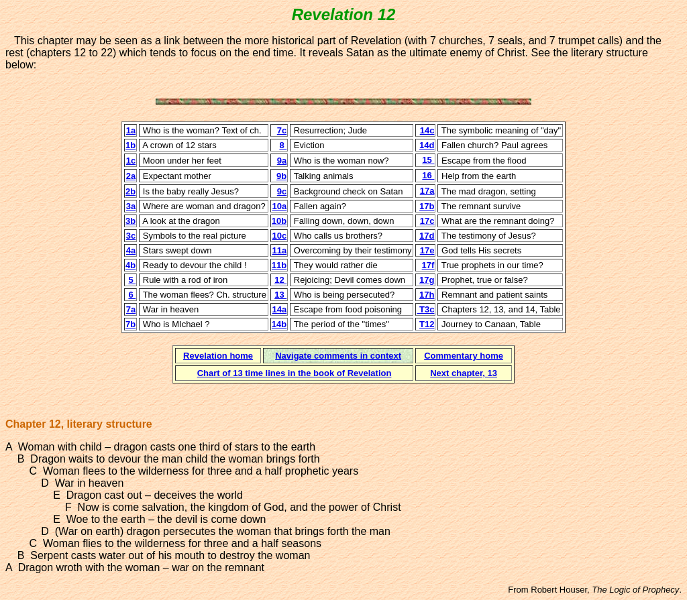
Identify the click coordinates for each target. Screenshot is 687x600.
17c (427, 221)
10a (279, 206)
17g (426, 280)
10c (279, 236)
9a (281, 161)
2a (131, 176)
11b (279, 265)
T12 (426, 324)
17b (426, 206)
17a (427, 191)
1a (131, 130)
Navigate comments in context (338, 356)
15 (428, 160)
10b (279, 221)
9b (281, 176)
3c (131, 236)
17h (426, 295)
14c (427, 130)
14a (279, 309)
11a (279, 250)
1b (130, 145)
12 (280, 280)
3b (130, 221)
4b (130, 265)
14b (279, 324)
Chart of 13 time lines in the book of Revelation (294, 373)
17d (426, 236)
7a (131, 309)
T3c (425, 309)
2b (130, 191)
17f (428, 265)
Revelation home (218, 356)
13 (280, 295)
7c (281, 130)
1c (131, 161)
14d (426, 145)
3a (131, 206)
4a (131, 250)
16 (428, 175)
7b (130, 324)
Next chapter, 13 (463, 373)
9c (281, 191)
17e (427, 250)
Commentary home (463, 356)
